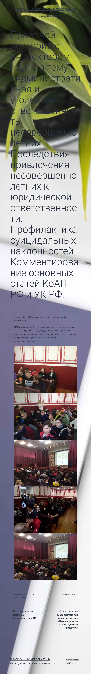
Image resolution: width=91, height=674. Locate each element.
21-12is (22, 597)
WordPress (70, 663)
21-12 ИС (73, 595)
